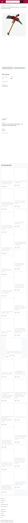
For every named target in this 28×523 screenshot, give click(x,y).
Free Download (7, 67)
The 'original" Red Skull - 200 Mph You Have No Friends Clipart (20, 265)
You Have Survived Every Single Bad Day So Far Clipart (10, 352)
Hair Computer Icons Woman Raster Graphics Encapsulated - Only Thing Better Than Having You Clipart (7, 419)
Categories (3, 509)
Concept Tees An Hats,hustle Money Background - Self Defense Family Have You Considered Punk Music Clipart (21, 395)
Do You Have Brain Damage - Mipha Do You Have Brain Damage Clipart (20, 243)
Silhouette (3, 515)
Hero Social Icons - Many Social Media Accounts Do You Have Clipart (7, 291)
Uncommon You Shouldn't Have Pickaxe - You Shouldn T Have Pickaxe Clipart (7, 182)
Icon (2, 517)
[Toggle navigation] (26, 2)
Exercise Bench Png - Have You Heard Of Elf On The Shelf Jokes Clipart (7, 249)
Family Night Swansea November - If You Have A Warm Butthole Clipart (20, 286)
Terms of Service (4, 504)
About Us (3, 498)
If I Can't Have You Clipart (20, 416)
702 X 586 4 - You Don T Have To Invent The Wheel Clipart (20, 202)
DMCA (2, 502)
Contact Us (3, 500)
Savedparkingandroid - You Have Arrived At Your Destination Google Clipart (20, 372)
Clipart (2, 513)
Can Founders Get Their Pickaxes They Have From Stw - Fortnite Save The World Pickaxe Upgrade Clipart (20, 461)
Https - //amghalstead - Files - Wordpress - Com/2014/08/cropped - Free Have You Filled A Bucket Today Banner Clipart (7, 395)
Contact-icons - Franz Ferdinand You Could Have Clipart (7, 270)
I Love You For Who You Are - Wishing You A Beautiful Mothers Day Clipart (20, 483)
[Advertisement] (14, 52)
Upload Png (3, 511)
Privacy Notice (4, 506)
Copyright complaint (19, 67)
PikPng (3, 5)
